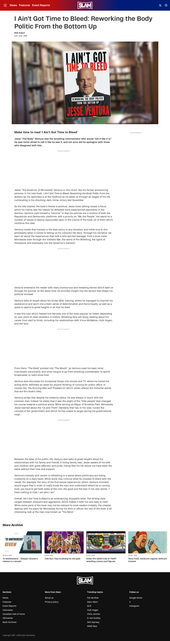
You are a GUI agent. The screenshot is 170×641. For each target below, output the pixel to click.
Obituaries (8, 618)
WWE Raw (92, 626)
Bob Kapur (19, 33)
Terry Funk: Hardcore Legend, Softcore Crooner (147, 560)
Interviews (8, 610)
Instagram (134, 606)
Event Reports (41, 5)
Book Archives (9, 622)
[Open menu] (5, 5)
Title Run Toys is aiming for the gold (62, 559)
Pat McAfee (93, 598)
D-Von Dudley (93, 618)
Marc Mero (92, 602)
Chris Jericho (93, 614)
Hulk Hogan (92, 610)
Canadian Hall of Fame (14, 614)
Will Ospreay (93, 622)
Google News (135, 598)
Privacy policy (51, 602)
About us (49, 598)
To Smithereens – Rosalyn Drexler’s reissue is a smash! (20, 560)
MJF (89, 606)
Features (24, 5)
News (13, 5)
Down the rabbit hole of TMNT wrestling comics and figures (101, 560)
